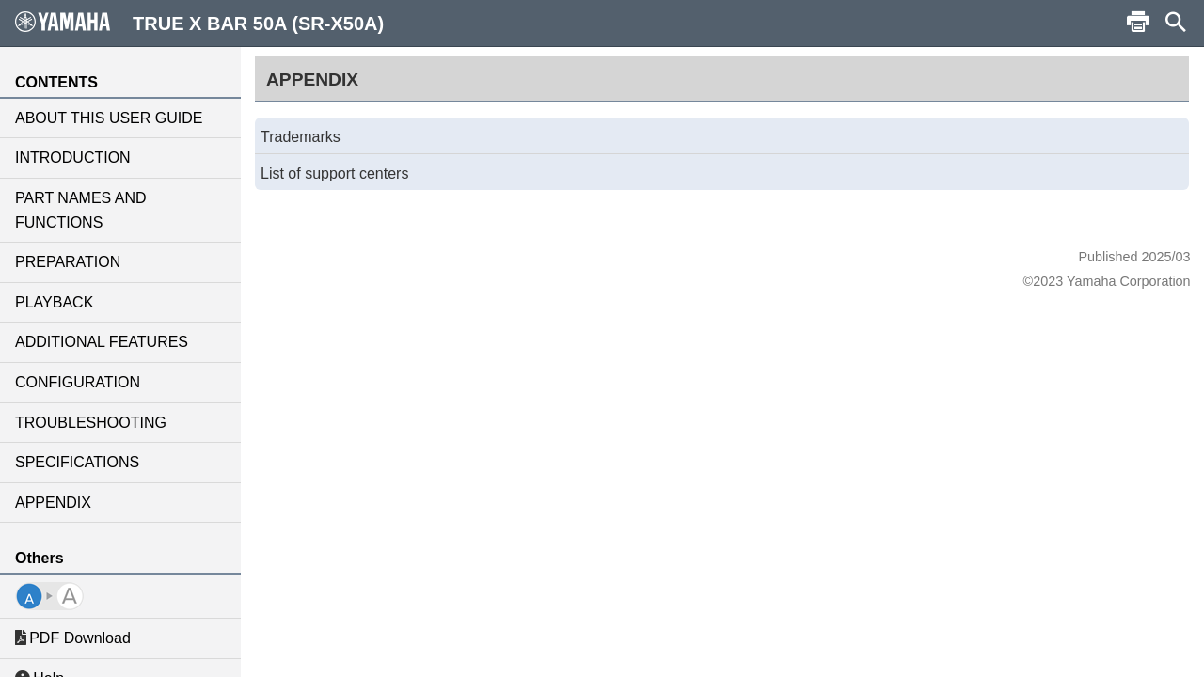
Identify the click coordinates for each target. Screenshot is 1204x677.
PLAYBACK (54, 302)
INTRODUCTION (73, 157)
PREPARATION (67, 262)
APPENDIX (53, 503)
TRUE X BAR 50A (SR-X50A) (199, 22)
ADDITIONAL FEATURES (101, 342)
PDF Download (73, 638)
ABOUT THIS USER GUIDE (108, 118)
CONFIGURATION (77, 382)
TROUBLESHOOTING (90, 423)
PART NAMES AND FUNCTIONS (81, 210)
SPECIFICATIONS (77, 462)
